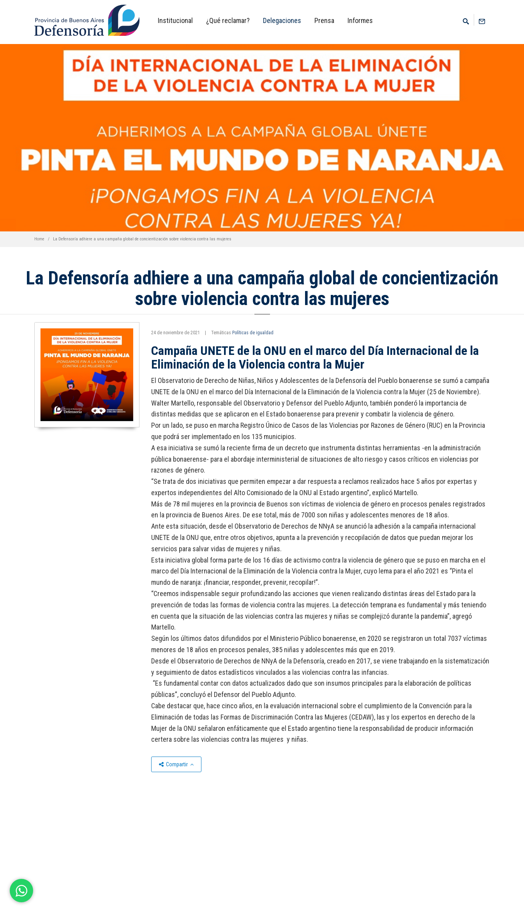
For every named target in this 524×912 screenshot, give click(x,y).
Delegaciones (282, 20)
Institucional (175, 20)
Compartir (176, 764)
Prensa (324, 20)
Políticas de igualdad (252, 332)
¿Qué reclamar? (228, 20)
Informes (360, 20)
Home (39, 239)
